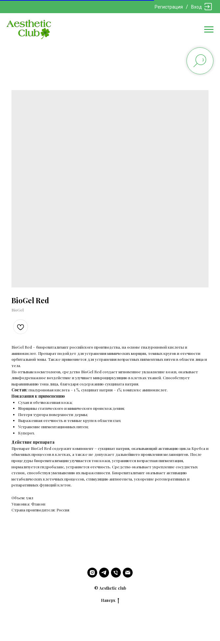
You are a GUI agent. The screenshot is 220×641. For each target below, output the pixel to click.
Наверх (110, 600)
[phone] (116, 573)
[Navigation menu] (208, 29)
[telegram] (104, 573)
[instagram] (92, 573)
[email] (128, 573)
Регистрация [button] (169, 7)
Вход (196, 7)
